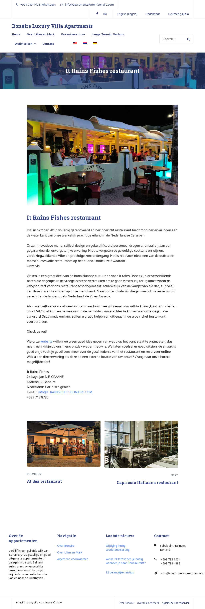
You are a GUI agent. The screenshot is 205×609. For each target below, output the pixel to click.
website (46, 341)
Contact (48, 44)
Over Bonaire (65, 545)
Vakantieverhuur (73, 34)
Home (16, 34)
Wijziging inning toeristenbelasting (118, 547)
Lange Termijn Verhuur (108, 34)
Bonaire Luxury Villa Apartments (52, 26)
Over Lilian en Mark (41, 34)
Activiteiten (23, 44)
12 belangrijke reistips (120, 572)
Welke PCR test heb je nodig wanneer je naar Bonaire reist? (126, 561)
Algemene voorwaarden (72, 559)
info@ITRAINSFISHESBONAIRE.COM (65, 392)
